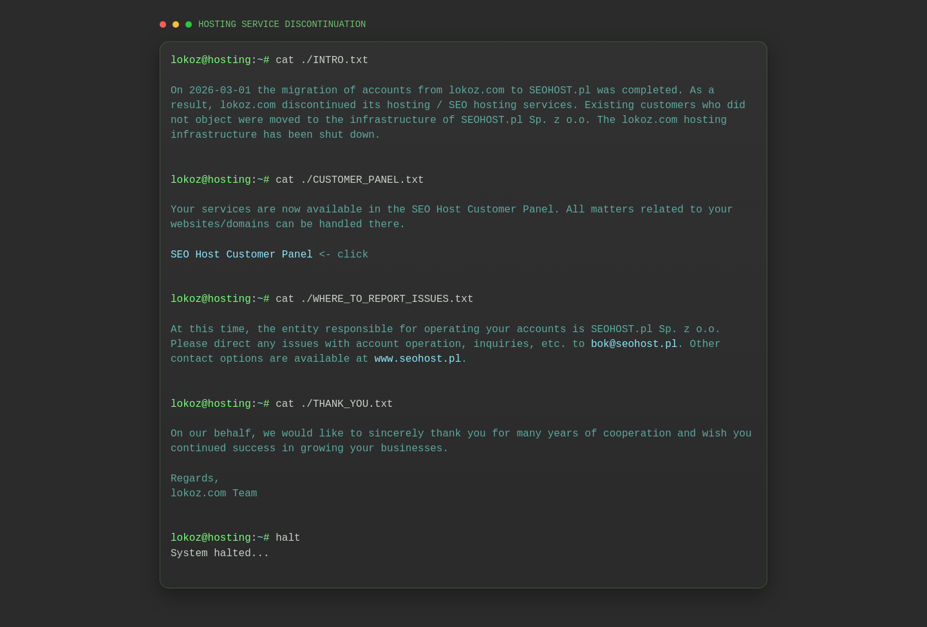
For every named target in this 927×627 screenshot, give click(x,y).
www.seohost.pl (418, 359)
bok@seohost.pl (634, 344)
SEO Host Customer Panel (242, 255)
